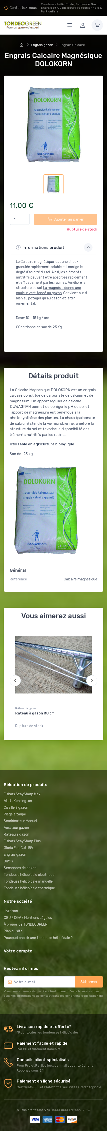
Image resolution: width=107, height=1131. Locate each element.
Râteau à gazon (26, 708)
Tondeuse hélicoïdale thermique (29, 888)
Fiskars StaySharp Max (22, 794)
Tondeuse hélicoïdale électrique (29, 875)
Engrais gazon (15, 854)
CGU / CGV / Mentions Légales (28, 918)
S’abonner (89, 982)
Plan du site (13, 931)
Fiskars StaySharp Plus (22, 841)
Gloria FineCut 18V (18, 848)
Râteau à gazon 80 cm (34, 713)
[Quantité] (20, 219)
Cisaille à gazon (16, 807)
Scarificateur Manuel (20, 821)
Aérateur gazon (16, 828)
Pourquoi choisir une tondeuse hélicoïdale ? (38, 938)
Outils (8, 861)
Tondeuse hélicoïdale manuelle (28, 881)
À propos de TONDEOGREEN (26, 924)
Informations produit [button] (54, 247)
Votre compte (18, 950)
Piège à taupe (15, 814)
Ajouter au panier (66, 219)
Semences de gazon (20, 868)
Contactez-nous (23, 8)
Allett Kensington (18, 801)
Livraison (11, 911)
